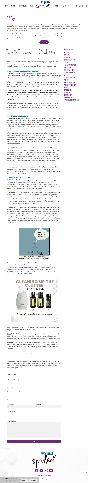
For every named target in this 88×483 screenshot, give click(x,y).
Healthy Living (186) (69, 70)
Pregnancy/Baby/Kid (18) (70, 82)
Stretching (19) (68, 97)
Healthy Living (35, 58)
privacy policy (13, 480)
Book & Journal (79, 6)
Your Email (38, 404)
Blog (31, 6)
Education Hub (66, 6)
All (20, 58)
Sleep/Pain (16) (68, 95)
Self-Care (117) (68, 92)
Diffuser (30, 58)
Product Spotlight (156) (70, 85)
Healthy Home (24, 58)
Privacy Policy (41, 475)
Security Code (11, 411)
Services (13, 6)
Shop (56, 6)
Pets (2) (66, 80)
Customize (33, 480)
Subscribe (44, 42)
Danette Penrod (14, 58)
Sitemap (48, 475)
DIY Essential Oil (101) (69, 60)
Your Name (11, 404)
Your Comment (12, 421)
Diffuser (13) (67, 57)
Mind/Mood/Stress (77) (70, 77)
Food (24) (66, 62)
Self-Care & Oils (23, 6)
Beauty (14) (67, 55)
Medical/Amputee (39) (69, 72)
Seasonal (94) (67, 90)
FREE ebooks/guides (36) (70, 65)
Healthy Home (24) (69, 67)
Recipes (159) (67, 87)
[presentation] (19, 416)
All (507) (66, 52)
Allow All (25, 480)
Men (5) (66, 75)
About (6, 6)
